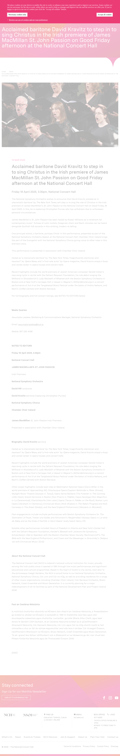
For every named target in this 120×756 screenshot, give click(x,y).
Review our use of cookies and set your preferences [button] (28, 20)
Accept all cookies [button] (105, 15)
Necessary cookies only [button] (17, 15)
